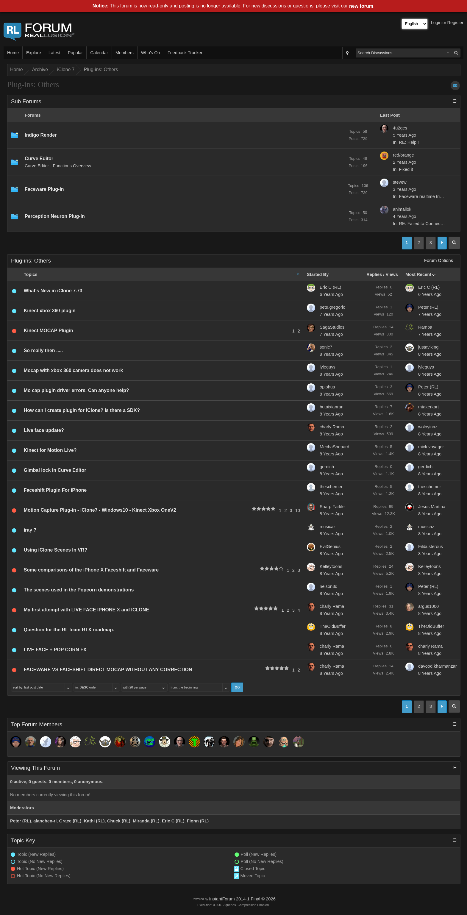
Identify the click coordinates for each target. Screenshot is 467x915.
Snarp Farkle (332, 506)
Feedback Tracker (185, 52)
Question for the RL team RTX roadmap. (69, 629)
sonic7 (326, 347)
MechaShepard (334, 446)
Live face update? (44, 430)
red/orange (403, 155)
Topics (31, 274)
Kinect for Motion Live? (50, 450)
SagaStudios (332, 327)
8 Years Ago (331, 354)
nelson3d (329, 586)
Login (436, 22)
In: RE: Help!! (406, 142)
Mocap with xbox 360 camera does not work (73, 370)
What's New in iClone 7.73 (53, 290)
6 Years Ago (331, 294)
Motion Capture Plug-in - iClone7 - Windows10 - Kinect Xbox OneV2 (100, 510)
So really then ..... (43, 350)
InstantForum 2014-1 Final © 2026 (242, 899)
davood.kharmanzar (437, 666)
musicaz (328, 526)
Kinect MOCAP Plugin (48, 330)
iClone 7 (66, 69)
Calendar (99, 52)
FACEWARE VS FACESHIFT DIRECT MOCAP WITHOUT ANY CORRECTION (108, 669)
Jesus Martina (431, 506)
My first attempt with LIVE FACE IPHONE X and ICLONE (86, 609)
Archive (40, 69)
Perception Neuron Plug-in (55, 216)
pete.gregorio (332, 307)
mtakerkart (428, 407)
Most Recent (418, 274)
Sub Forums (26, 101)
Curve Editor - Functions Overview (58, 165)
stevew (400, 182)
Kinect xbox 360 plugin (50, 310)
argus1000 (428, 606)
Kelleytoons (331, 566)
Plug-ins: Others (101, 69)
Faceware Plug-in (44, 189)
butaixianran (331, 407)
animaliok (402, 209)
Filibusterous (430, 546)
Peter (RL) (428, 307)
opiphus (327, 387)
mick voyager (431, 446)
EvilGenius (330, 546)
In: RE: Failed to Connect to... (421, 223)
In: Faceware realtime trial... (420, 196)
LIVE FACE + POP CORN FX (55, 649)
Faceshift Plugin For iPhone (55, 490)
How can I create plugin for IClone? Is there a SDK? (82, 410)
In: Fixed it (403, 169)
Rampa (425, 327)
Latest (54, 52)
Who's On (151, 52)
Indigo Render (41, 135)
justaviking (428, 347)
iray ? (30, 530)
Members (124, 52)
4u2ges (400, 128)
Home (13, 52)
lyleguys (327, 367)
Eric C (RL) (330, 287)
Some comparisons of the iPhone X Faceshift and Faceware (91, 569)
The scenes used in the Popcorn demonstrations (79, 589)
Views (392, 274)
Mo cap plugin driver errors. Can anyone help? (76, 390)
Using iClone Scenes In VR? (55, 549)
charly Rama (332, 426)
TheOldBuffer (333, 626)
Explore (34, 52)
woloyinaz (427, 426)
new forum (361, 6)
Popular (75, 52)
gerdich (327, 466)
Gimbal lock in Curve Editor (55, 470)
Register (455, 22)
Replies (374, 274)
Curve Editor (39, 158)
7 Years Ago (331, 314)
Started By (318, 274)
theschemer (331, 486)
